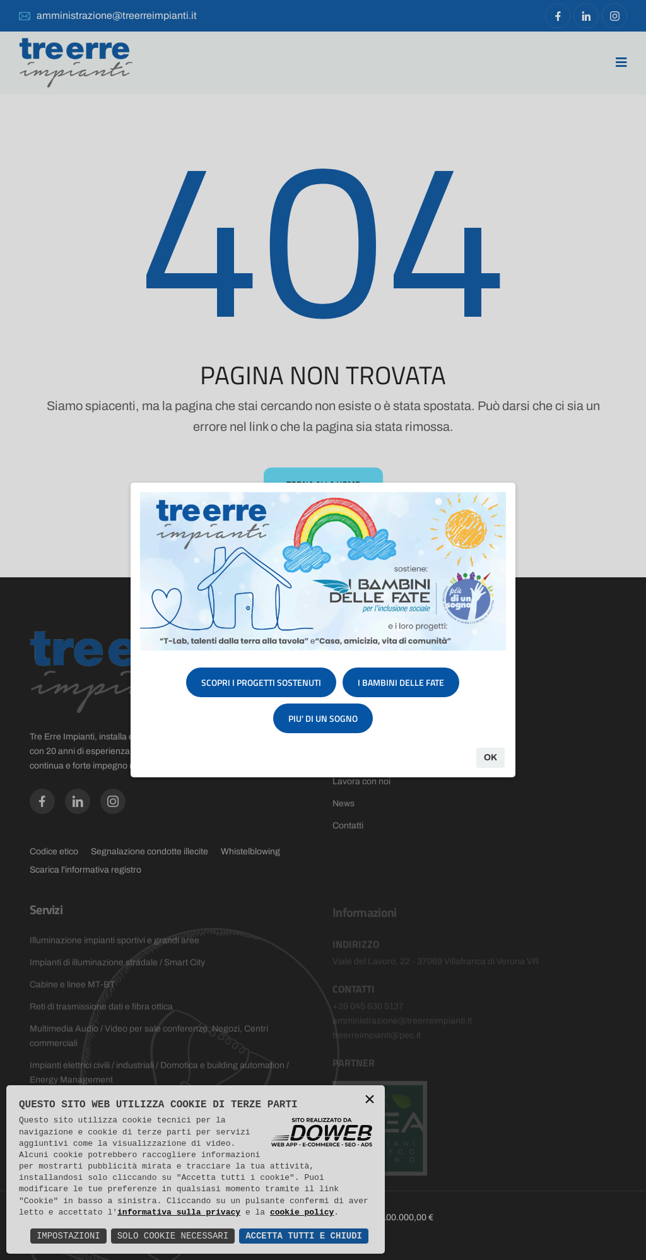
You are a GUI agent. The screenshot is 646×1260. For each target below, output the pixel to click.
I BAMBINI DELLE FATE (401, 682)
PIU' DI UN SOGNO (323, 718)
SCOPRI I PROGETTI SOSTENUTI (261, 682)
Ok (490, 757)
